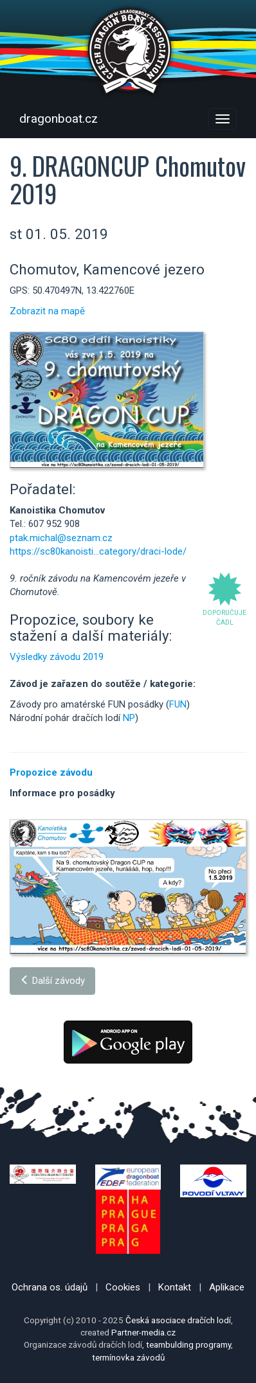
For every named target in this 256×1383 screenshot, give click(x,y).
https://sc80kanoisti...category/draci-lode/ (98, 551)
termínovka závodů (128, 1357)
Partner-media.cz (143, 1332)
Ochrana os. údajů (49, 1287)
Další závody (52, 980)
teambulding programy (188, 1344)
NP (129, 718)
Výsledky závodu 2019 (57, 657)
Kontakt (174, 1287)
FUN (178, 704)
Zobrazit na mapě (47, 311)
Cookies (122, 1287)
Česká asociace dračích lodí (178, 1320)
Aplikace (226, 1287)
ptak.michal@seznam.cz (61, 538)
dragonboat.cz (58, 118)
